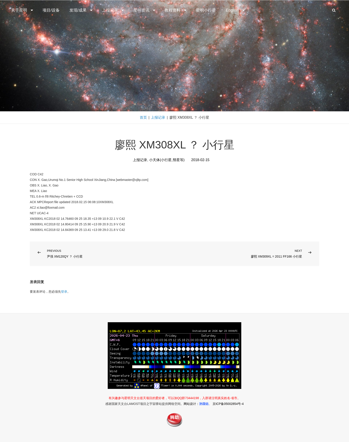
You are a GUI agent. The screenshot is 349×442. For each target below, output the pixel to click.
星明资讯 (144, 10)
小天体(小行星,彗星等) (167, 160)
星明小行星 (206, 10)
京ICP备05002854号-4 (228, 404)
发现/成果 (81, 10)
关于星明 (22, 10)
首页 (143, 117)
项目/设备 (51, 10)
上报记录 (113, 10)
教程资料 (175, 10)
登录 (64, 291)
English (236, 10)
